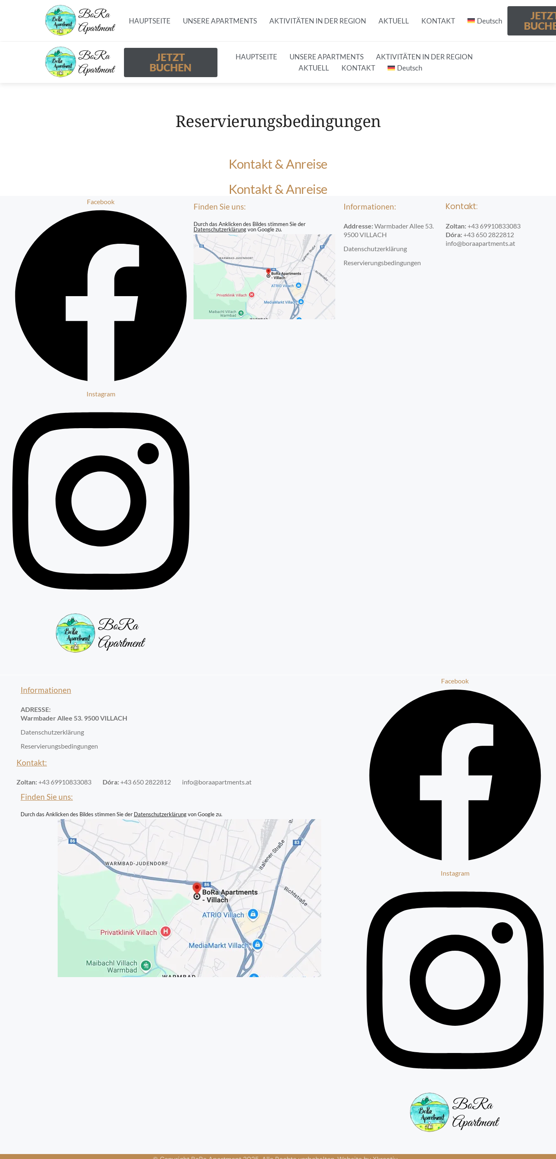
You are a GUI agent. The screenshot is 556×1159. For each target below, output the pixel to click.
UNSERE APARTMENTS (220, 20)
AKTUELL (393, 20)
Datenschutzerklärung (220, 229)
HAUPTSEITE (150, 20)
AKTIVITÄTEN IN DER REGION (317, 20)
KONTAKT (438, 20)
